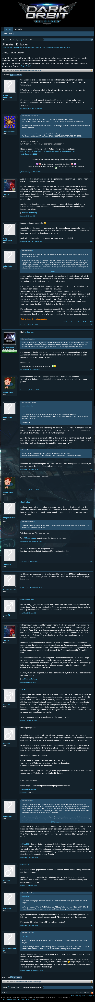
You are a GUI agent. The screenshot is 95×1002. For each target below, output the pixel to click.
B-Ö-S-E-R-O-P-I (9, 590)
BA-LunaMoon (8, 347)
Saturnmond (23, 792)
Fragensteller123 (9, 519)
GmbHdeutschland (9, 949)
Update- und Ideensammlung (26, 47)
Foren (8, 30)
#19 (91, 925)
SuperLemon (8, 392)
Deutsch (4, 993)
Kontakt (77, 993)
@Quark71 (24, 844)
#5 (91, 325)
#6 (91, 369)
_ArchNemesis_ (9, 131)
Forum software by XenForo (18, 997)
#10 (91, 541)
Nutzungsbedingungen (78, 995)
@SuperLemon (30, 538)
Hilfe (82, 993)
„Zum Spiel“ (25, 66)
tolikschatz (7, 266)
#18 (91, 885)
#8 (91, 469)
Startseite (87, 993)
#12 (91, 587)
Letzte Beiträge (8, 34)
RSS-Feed (92, 993)
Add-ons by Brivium (20, 999)
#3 (91, 216)
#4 (91, 241)
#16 (91, 789)
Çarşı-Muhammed (47, 47)
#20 (91, 970)
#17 (91, 857)
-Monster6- (7, 564)
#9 (91, 490)
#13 (91, 613)
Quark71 (6, 615)
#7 (91, 390)
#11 (91, 561)
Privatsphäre (90, 995)
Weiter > (19, 74)
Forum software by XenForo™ (53, 997)
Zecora (6, 194)
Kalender (19, 29)
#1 (91, 108)
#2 (91, 172)
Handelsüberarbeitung (29, 213)
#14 (91, 682)
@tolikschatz (25, 502)
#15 (91, 720)
